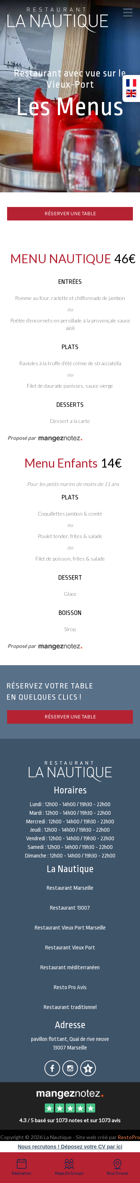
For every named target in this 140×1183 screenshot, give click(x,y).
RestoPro (129, 1137)
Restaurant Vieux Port (70, 948)
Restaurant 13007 (70, 908)
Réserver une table (70, 213)
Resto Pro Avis (70, 987)
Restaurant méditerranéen (70, 967)
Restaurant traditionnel (70, 1007)
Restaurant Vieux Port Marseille (70, 928)
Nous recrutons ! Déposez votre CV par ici (70, 1147)
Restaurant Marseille (70, 888)
